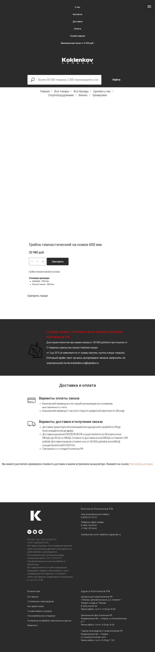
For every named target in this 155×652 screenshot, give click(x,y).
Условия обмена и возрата (39, 611)
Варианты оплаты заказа (59, 398)
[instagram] (35, 532)
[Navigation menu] (149, 6)
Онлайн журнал (77, 36)
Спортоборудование (61, 95)
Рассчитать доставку (141, 463)
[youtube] (40, 532)
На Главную (32, 597)
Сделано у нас (102, 91)
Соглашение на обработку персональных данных (49, 621)
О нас (77, 7)
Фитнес (83, 95)
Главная (45, 91)
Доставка (77, 21)
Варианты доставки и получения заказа (71, 422)
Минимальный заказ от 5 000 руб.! (77, 43)
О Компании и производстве (40, 601)
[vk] (29, 532)
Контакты (77, 14)
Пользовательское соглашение (41, 616)
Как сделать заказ (35, 606)
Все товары (61, 91)
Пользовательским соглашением (42, 555)
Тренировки (99, 95)
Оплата (77, 29)
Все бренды (81, 91)
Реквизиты (32, 625)
